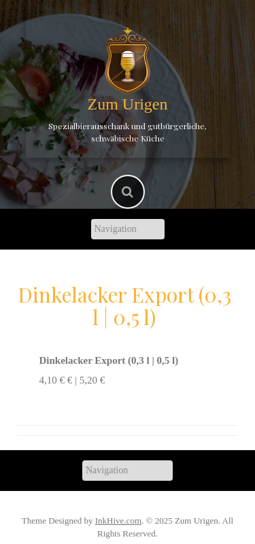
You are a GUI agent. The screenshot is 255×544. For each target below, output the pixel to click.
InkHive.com (118, 520)
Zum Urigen (128, 104)
